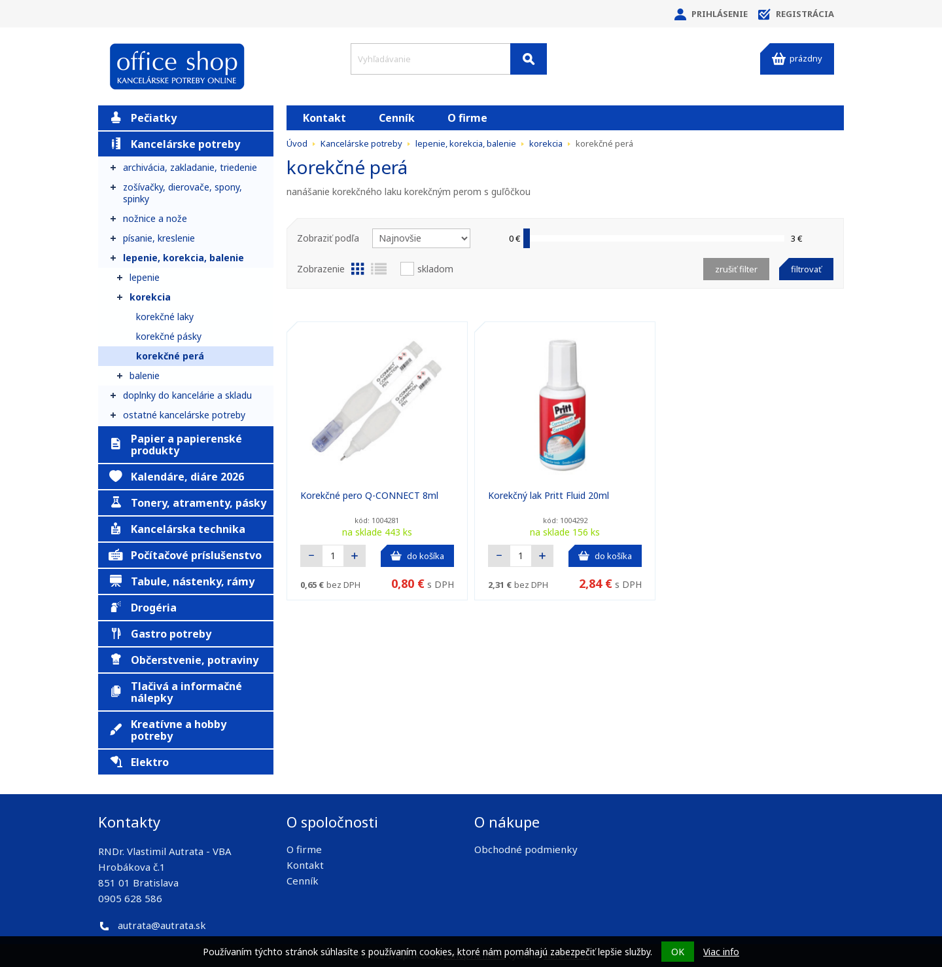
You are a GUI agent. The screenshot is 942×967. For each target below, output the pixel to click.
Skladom (435, 269)
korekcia (150, 297)
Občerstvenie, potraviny (183, 660)
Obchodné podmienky (526, 849)
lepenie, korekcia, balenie (183, 257)
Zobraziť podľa (328, 238)
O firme (467, 118)
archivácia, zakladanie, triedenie (190, 167)
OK (677, 951)
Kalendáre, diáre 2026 (176, 476)
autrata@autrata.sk (162, 925)
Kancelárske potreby (174, 144)
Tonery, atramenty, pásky (187, 503)
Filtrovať (806, 269)
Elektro (139, 762)
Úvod (297, 143)
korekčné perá (170, 356)
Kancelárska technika (177, 529)
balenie (145, 375)
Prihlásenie (711, 14)
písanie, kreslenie (159, 238)
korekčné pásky (168, 336)
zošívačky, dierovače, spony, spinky (182, 193)
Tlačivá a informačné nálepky (175, 692)
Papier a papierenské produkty (175, 444)
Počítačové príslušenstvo (185, 555)
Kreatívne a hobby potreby (167, 730)
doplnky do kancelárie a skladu (187, 395)
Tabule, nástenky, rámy (181, 581)
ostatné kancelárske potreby (184, 415)
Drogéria (143, 607)
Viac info (721, 951)
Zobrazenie (321, 269)
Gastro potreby (160, 634)
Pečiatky (143, 118)
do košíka (417, 556)
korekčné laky (165, 316)
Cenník (397, 118)
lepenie (145, 277)
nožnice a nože (155, 218)
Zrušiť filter (736, 269)
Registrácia (796, 14)
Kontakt (324, 118)
